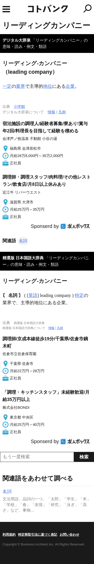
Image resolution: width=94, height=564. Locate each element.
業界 (20, 86)
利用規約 (9, 534)
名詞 (23, 241)
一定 (7, 86)
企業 (70, 86)
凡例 (62, 112)
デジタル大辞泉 (17, 40)
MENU (6, 9)
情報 (51, 112)
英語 (32, 295)
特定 (79, 295)
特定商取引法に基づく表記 (37, 534)
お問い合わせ (69, 534)
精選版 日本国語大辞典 (23, 258)
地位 (47, 86)
